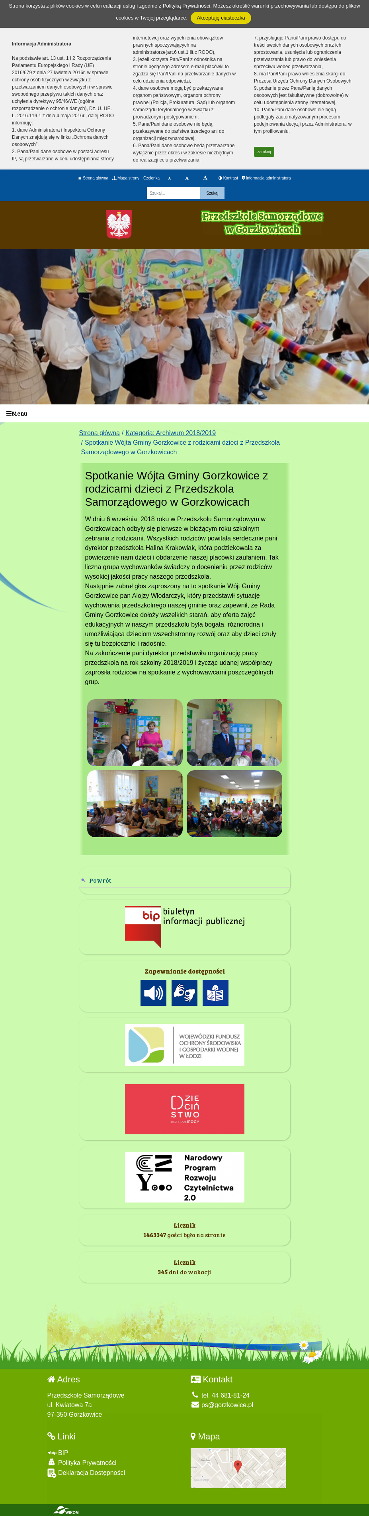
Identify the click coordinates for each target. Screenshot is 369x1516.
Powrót (100, 880)
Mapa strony (125, 178)
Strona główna (93, 178)
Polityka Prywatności (82, 1462)
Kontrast (228, 178)
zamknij (264, 152)
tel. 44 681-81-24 (220, 1395)
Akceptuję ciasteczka (221, 18)
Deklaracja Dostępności (86, 1473)
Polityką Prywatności (186, 6)
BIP (57, 1452)
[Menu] (184, 413)
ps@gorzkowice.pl (222, 1405)
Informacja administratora (266, 178)
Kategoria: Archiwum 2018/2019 (170, 433)
